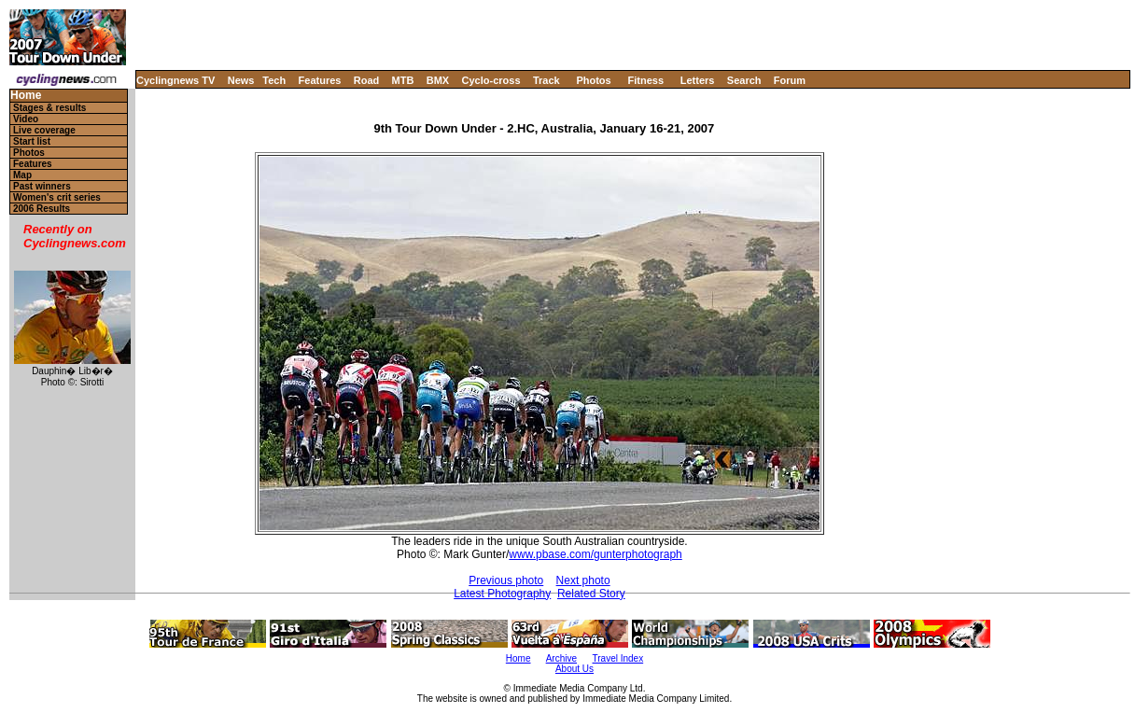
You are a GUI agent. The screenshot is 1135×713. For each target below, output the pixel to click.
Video (25, 119)
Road (367, 80)
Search (744, 80)
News (241, 80)
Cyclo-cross (491, 80)
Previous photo (506, 580)
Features (320, 80)
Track (546, 80)
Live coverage (44, 130)
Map (22, 175)
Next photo (583, 580)
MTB (403, 80)
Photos (593, 80)
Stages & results (49, 108)
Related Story (591, 593)
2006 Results (41, 208)
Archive (561, 658)
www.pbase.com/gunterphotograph (595, 554)
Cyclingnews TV (175, 80)
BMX (438, 80)
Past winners (42, 186)
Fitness (645, 80)
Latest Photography (502, 593)
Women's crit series (57, 197)
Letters (697, 80)
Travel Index (618, 658)
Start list (31, 141)
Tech (274, 80)
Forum (790, 80)
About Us (574, 669)
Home (25, 96)
